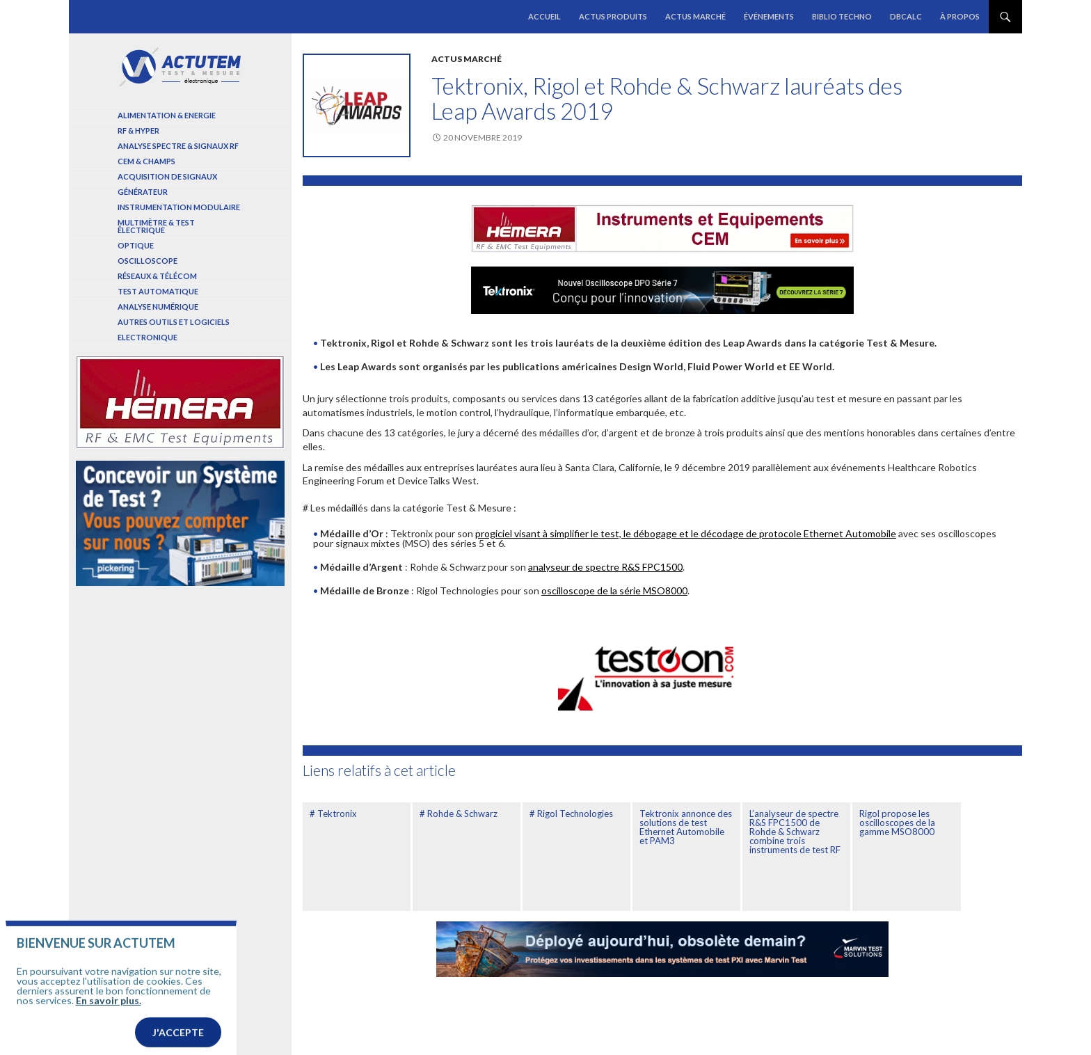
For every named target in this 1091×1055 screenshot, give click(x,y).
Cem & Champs (146, 161)
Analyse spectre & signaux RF (178, 145)
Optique (136, 245)
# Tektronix (333, 813)
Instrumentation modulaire (179, 207)
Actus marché (695, 16)
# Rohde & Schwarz (458, 813)
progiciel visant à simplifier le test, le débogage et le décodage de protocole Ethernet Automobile (685, 533)
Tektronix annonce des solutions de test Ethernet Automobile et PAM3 (685, 827)
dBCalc (906, 16)
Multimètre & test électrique (156, 226)
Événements (769, 16)
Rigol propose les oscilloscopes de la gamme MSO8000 (897, 822)
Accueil (544, 16)
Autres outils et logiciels (174, 321)
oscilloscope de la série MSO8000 (614, 590)
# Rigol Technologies (571, 813)
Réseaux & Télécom (157, 275)
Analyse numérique (158, 306)
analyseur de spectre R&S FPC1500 (605, 567)
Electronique (147, 337)
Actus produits (613, 16)
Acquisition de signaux (167, 176)
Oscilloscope (147, 260)
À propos (960, 16)
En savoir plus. (108, 1018)
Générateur (143, 191)
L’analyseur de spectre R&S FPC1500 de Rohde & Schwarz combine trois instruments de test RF (795, 831)
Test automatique (158, 291)
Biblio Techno (842, 16)
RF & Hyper (138, 130)
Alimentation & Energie (167, 115)
